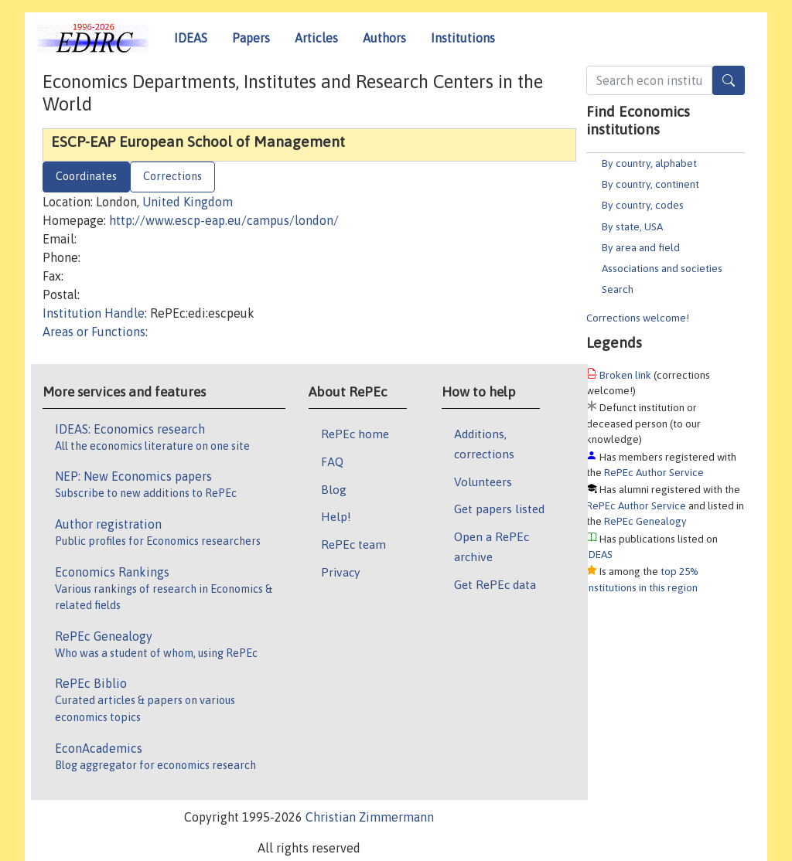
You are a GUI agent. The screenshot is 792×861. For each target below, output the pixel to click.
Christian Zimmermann (370, 817)
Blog (333, 489)
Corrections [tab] (172, 176)
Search (617, 289)
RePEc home (355, 434)
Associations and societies (662, 268)
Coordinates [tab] (86, 176)
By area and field (641, 247)
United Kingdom (187, 202)
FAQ (332, 461)
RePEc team (353, 544)
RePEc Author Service (654, 472)
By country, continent (650, 184)
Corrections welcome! (637, 317)
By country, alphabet (649, 163)
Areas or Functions (94, 332)
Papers (251, 38)
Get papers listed (499, 509)
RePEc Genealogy (645, 521)
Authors (384, 38)
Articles (316, 38)
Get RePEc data (495, 584)
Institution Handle (94, 313)
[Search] (728, 80)
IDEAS (190, 38)
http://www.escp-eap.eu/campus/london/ (224, 220)
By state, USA (632, 226)
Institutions (463, 38)
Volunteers (483, 481)
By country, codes (643, 205)
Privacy (340, 572)
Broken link (625, 375)
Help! (336, 516)
